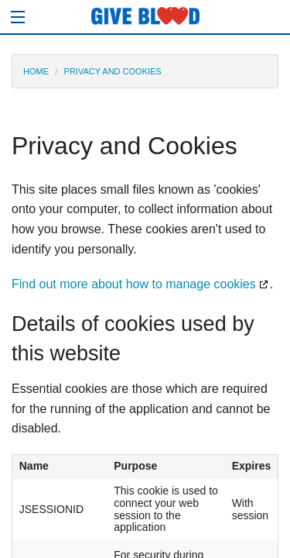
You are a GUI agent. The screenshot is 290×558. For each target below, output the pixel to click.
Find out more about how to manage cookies (134, 284)
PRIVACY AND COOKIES (113, 71)
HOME (36, 71)
